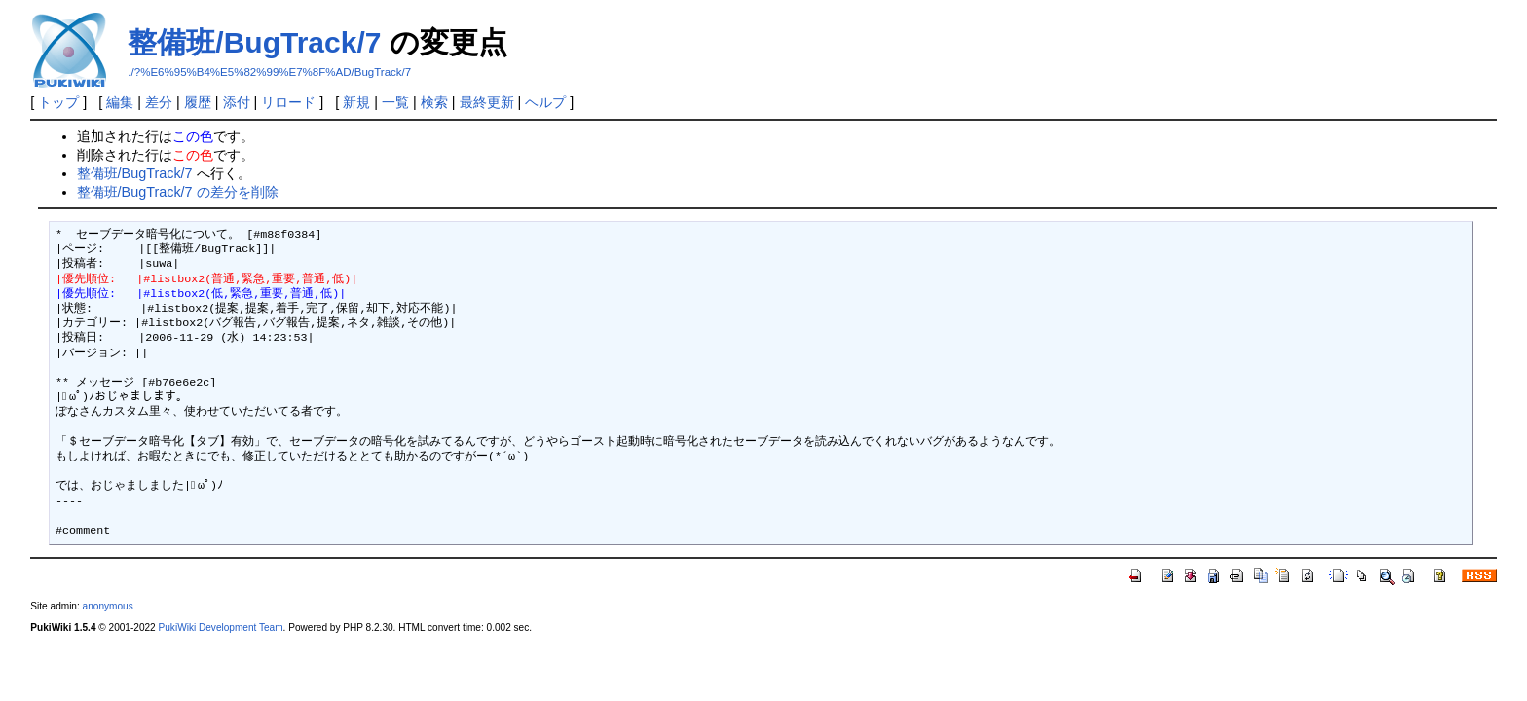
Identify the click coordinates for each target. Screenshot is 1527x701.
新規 (356, 102)
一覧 (395, 102)
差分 (158, 102)
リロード (288, 102)
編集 (119, 102)
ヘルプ (545, 102)
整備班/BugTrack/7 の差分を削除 (178, 192)
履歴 (197, 102)
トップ (58, 102)
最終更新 (487, 102)
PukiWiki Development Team (221, 627)
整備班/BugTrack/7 (254, 42)
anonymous (108, 606)
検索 (434, 102)
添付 (236, 102)
